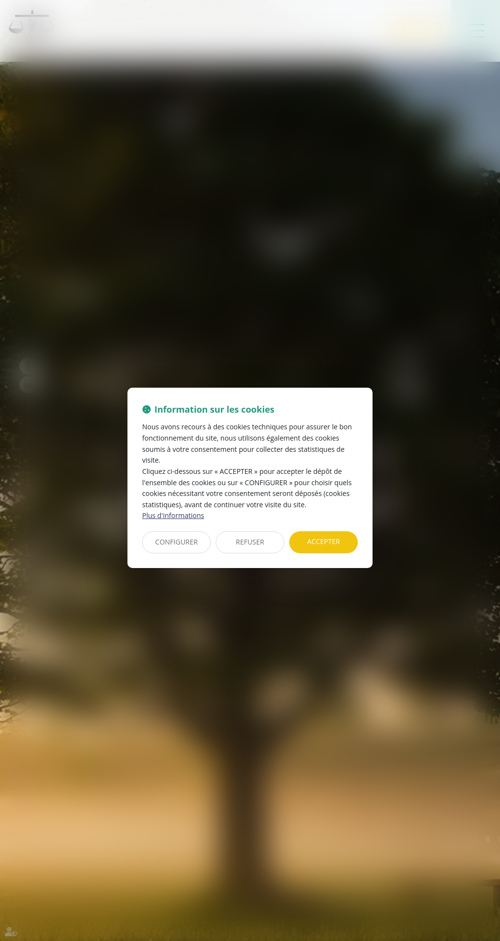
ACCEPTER (323, 541)
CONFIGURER (176, 541)
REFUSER (250, 541)
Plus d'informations (173, 515)
